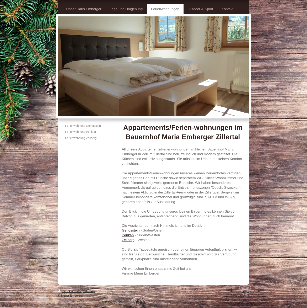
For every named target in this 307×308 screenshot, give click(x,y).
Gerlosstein (131, 230)
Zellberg (128, 240)
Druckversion (70, 291)
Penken (128, 235)
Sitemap (89, 291)
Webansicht (241, 295)
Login (245, 291)
